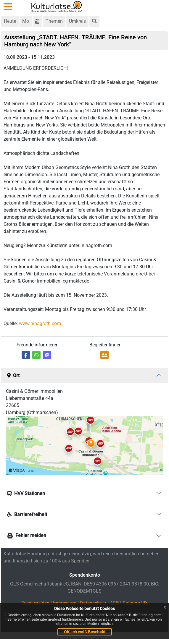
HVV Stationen (26, 493)
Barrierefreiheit (27, 514)
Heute (10, 21)
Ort (13, 375)
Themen (54, 21)
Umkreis (77, 21)
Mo (25, 21)
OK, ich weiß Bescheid (84, 632)
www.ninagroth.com (40, 323)
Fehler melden (26, 535)
